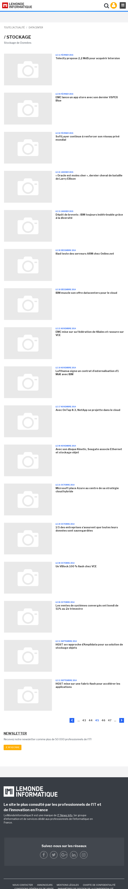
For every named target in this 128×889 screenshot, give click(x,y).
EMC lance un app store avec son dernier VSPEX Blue (87, 99)
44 (91, 720)
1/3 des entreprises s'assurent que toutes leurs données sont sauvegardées (87, 529)
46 (103, 720)
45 (97, 720)
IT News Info (64, 815)
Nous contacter (23, 885)
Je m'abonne (12, 747)
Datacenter (36, 27)
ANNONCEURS (44, 885)
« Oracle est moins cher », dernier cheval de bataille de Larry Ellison (89, 177)
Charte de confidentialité (99, 885)
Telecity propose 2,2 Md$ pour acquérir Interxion (88, 58)
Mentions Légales (68, 885)
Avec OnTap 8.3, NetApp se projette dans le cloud (88, 409)
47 (109, 720)
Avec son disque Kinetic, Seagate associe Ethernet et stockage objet (89, 451)
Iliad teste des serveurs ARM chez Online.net (85, 253)
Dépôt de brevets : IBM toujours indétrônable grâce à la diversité (89, 216)
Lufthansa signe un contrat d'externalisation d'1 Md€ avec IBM (87, 372)
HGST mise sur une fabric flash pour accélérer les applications (88, 685)
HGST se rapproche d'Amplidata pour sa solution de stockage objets (89, 646)
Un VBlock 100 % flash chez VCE (76, 566)
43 (84, 720)
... (79, 720)
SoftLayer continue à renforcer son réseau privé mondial (87, 138)
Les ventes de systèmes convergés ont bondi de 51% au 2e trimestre (87, 607)
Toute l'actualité (14, 27)
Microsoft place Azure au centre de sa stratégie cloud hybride (87, 490)
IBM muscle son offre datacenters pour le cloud (86, 292)
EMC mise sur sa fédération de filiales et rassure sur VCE (90, 333)
